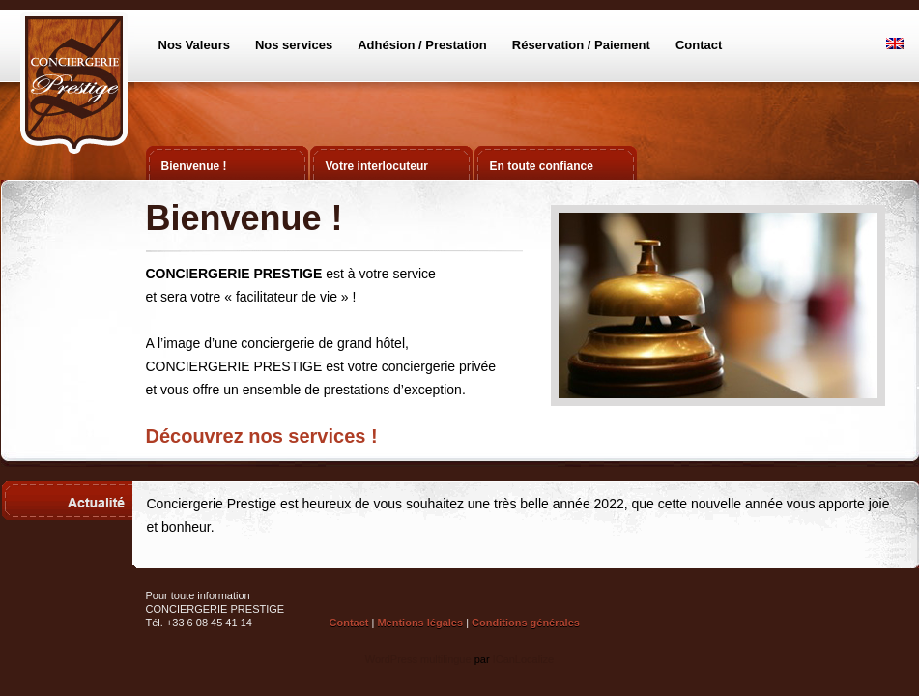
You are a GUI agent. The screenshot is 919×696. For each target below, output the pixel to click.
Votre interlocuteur (377, 166)
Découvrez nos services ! (262, 436)
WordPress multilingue (418, 659)
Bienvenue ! (194, 166)
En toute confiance (541, 166)
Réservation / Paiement (581, 45)
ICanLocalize (524, 659)
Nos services (293, 45)
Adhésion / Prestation (422, 45)
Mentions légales (420, 622)
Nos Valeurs (194, 45)
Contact (698, 45)
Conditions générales (526, 622)
